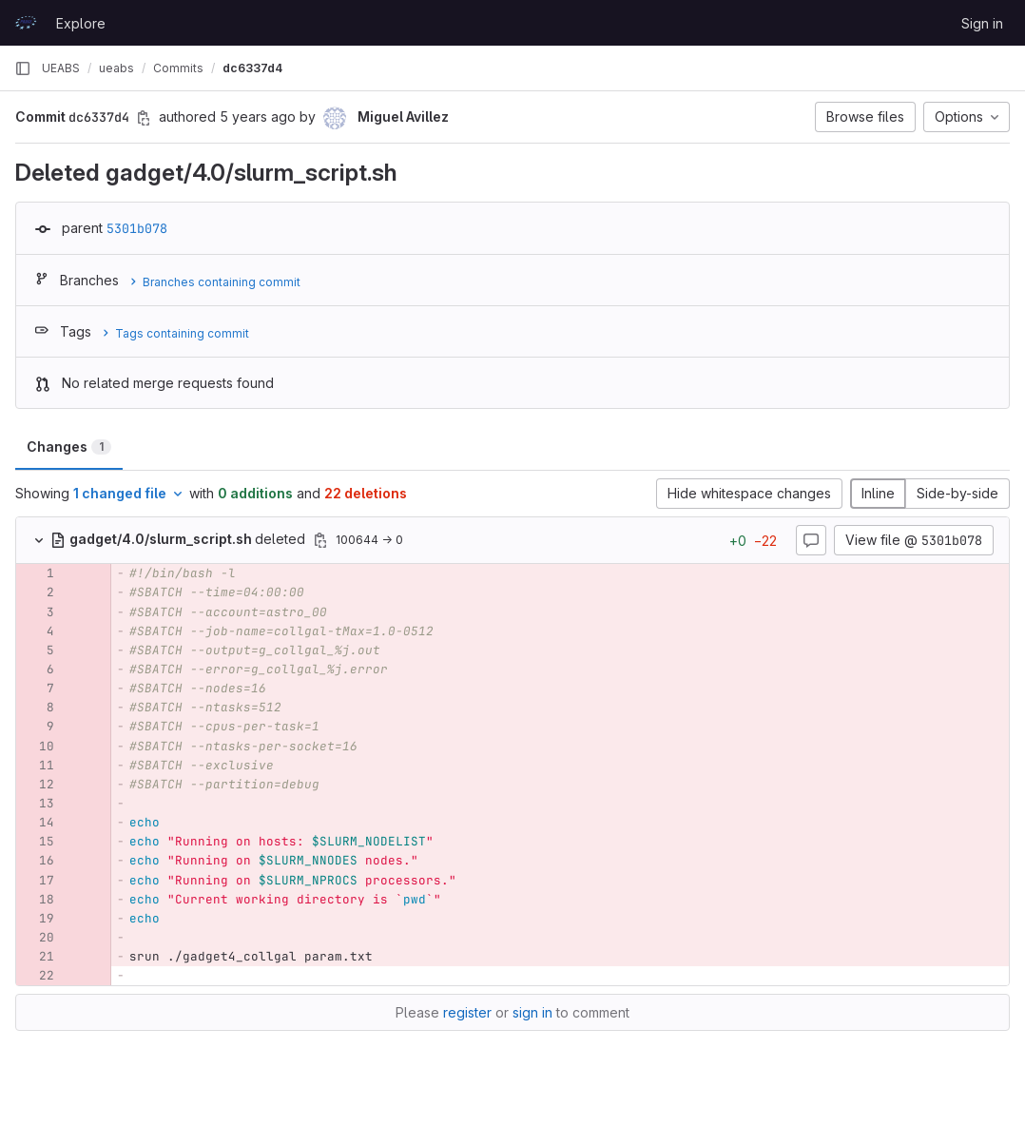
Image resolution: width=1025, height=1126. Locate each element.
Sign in (982, 23)
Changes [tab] (69, 446)
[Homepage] (25, 23)
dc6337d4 (252, 68)
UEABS (61, 68)
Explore (81, 23)
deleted (179, 539)
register (467, 1012)
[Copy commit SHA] (143, 118)
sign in (532, 1012)
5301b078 (136, 228)
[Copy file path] (320, 540)
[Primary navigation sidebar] (23, 68)
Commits (178, 68)
